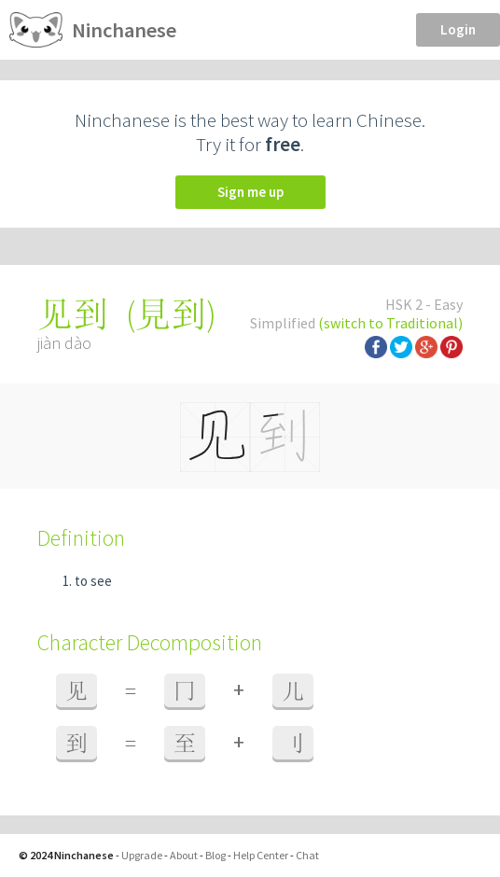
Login (458, 29)
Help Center (260, 855)
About (184, 855)
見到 (170, 314)
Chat (307, 855)
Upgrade (141, 855)
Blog (215, 855)
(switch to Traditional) (390, 322)
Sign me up (250, 192)
